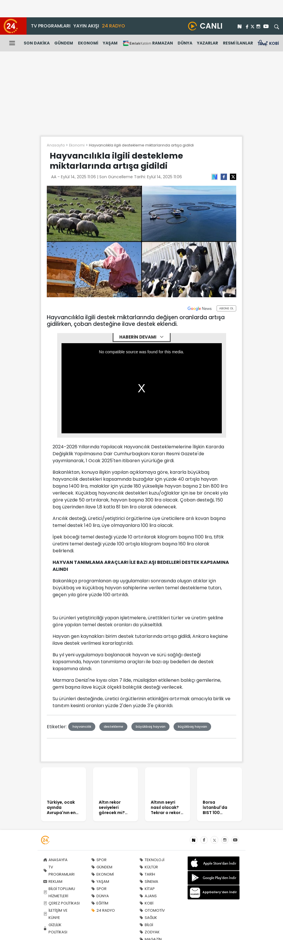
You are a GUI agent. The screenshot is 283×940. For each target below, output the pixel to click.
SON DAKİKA (37, 43)
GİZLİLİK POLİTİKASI (55, 928)
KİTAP (147, 888)
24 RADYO (113, 26)
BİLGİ (146, 925)
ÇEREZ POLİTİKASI (61, 903)
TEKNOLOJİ (151, 860)
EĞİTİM (99, 903)
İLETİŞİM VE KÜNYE (55, 914)
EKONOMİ (88, 43)
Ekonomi (77, 145)
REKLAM (52, 881)
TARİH (147, 874)
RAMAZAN (147, 43)
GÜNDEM (63, 43)
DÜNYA (185, 43)
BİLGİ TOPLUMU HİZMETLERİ (59, 892)
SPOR (99, 860)
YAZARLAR (207, 43)
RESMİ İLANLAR (238, 43)
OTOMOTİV (152, 910)
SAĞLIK (148, 917)
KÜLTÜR (148, 867)
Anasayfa (56, 145)
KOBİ (146, 903)
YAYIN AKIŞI (86, 26)
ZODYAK (149, 932)
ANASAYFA (55, 860)
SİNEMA (148, 881)
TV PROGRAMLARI (50, 26)
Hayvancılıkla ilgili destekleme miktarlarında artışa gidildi (141, 145)
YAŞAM (110, 43)
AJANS (148, 896)
